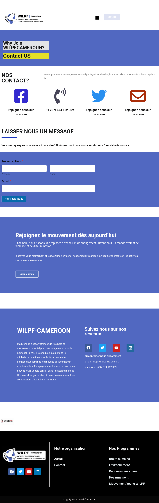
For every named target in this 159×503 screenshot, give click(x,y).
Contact (59, 465)
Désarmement (119, 477)
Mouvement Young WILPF (127, 483)
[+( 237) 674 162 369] (60, 96)
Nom (52, 174)
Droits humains (119, 459)
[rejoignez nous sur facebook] (21, 96)
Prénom (6, 174)
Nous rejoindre (14, 199)
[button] (97, 18)
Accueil (59, 459)
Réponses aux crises (123, 471)
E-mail (6, 181)
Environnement (119, 465)
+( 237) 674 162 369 (60, 110)
